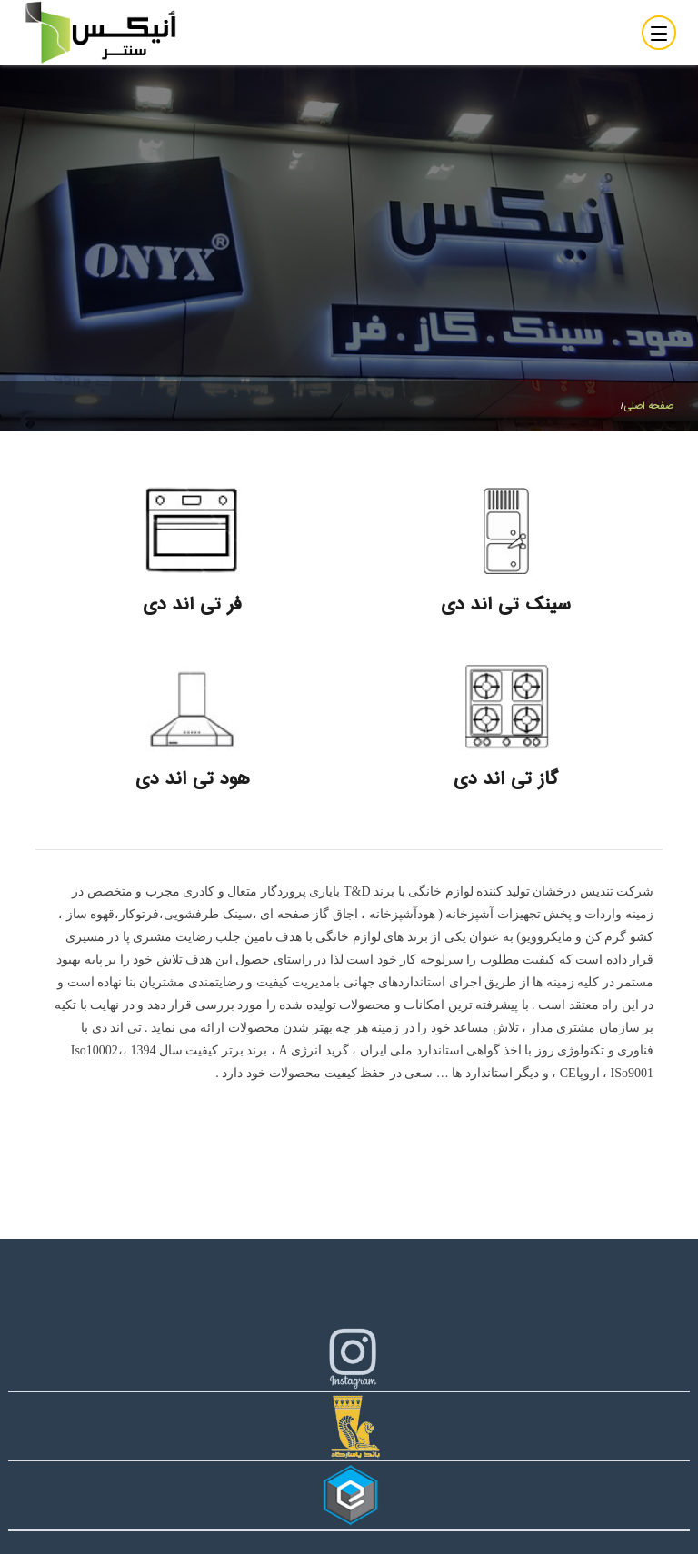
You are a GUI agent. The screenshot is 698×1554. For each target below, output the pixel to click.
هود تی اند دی (192, 779)
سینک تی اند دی (506, 605)
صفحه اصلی (648, 406)
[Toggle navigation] (659, 32)
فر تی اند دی (192, 605)
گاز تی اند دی (506, 779)
